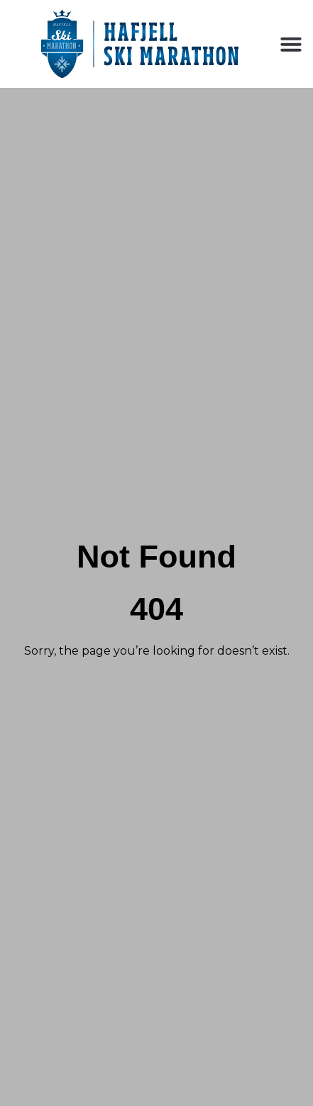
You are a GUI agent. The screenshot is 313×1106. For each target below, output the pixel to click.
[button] (291, 44)
